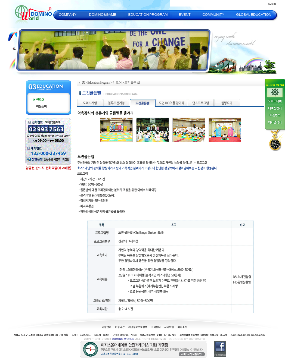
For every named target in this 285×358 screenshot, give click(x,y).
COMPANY (67, 14)
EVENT (184, 14)
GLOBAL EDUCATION (253, 14)
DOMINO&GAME (102, 14)
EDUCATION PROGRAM (148, 14)
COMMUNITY (213, 14)
